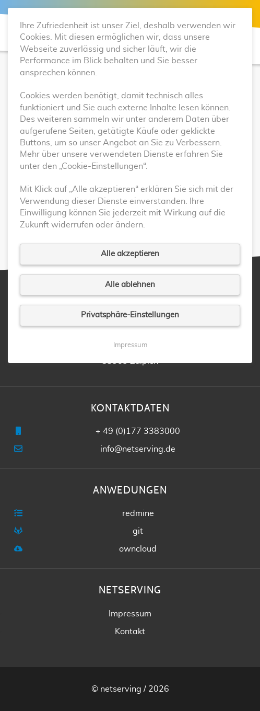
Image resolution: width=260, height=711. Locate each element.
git (138, 531)
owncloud (138, 549)
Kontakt (130, 631)
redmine (138, 513)
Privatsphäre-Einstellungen (130, 315)
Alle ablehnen (130, 285)
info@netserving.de (137, 449)
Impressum (130, 614)
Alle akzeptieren (130, 254)
